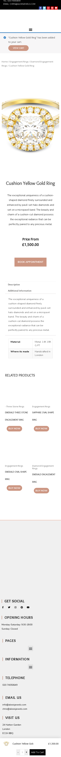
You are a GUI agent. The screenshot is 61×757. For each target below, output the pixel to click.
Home (5, 61)
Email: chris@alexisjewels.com (19, 4)
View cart (18, 48)
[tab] (30, 284)
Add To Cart (37, 752)
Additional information (19, 290)
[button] (30, 29)
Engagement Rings (19, 61)
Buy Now (14, 428)
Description (14, 284)
